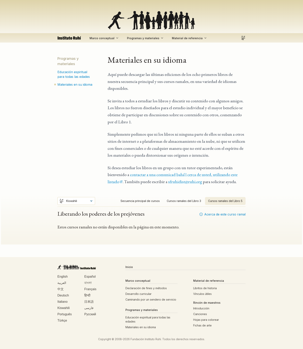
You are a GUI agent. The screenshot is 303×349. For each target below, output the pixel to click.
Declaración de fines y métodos (146, 288)
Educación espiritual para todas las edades (73, 74)
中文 (60, 289)
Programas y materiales (145, 38)
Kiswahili (63, 308)
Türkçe (62, 320)
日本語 (89, 301)
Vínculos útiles (202, 293)
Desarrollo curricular (138, 293)
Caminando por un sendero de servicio (150, 299)
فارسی (88, 308)
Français (90, 289)
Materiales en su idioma (74, 84)
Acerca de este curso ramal (222, 214)
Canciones (200, 314)
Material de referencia (189, 38)
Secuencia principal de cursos (140, 201)
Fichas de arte (202, 325)
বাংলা (88, 282)
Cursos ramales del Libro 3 (184, 201)
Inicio (129, 267)
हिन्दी (87, 295)
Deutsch (63, 295)
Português (64, 314)
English (62, 276)
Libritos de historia (205, 288)
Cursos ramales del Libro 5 (225, 201)
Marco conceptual (104, 38)
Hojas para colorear (206, 319)
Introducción (201, 308)
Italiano (62, 301)
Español (90, 276)
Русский (90, 314)
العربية (61, 282)
